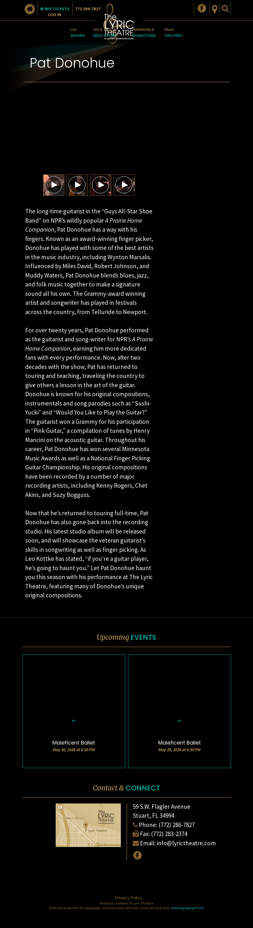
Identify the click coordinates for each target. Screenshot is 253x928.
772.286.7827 (88, 9)
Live (77, 33)
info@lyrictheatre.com (186, 843)
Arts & (104, 33)
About (173, 33)
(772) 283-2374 (169, 834)
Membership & (144, 33)
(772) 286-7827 (177, 825)
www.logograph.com (187, 908)
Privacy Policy (128, 898)
